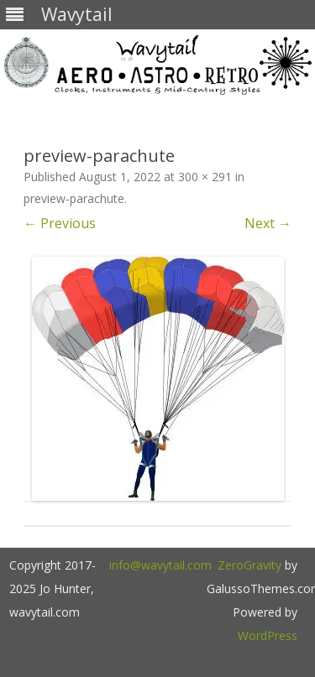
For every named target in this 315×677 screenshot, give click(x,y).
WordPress (267, 635)
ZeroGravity (249, 565)
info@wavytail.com (160, 565)
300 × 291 (205, 177)
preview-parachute (74, 198)
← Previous (60, 223)
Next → (267, 223)
